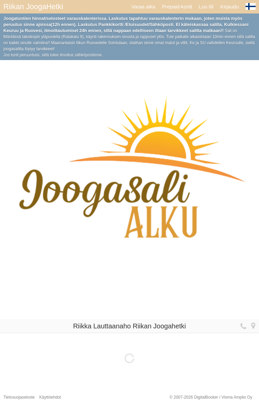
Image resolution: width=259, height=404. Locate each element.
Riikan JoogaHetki (33, 6)
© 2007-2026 (211, 397)
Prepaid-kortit (177, 6)
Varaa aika (143, 6)
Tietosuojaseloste (19, 397)
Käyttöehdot (50, 397)
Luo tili (206, 6)
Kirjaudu (229, 6)
